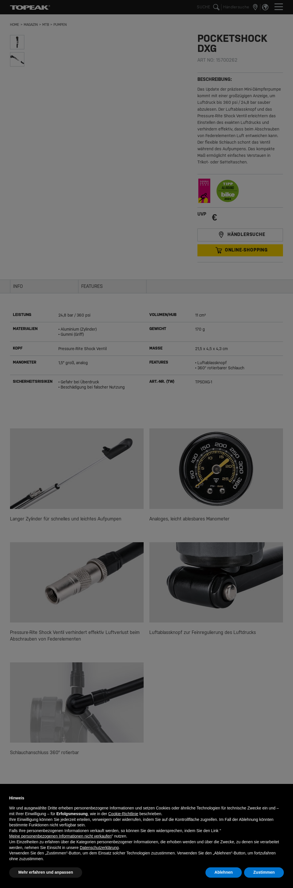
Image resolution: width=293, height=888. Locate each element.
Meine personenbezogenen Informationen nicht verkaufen (60, 836)
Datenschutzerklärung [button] (99, 847)
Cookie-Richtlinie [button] (123, 813)
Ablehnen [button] (224, 872)
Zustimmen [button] (264, 872)
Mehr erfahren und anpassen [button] (45, 872)
